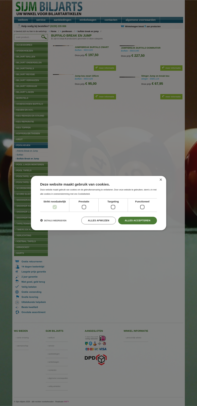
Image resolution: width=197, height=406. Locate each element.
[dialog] (98, 203)
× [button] (160, 179)
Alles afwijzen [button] (98, 220)
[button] (53, 220)
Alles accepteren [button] (137, 220)
